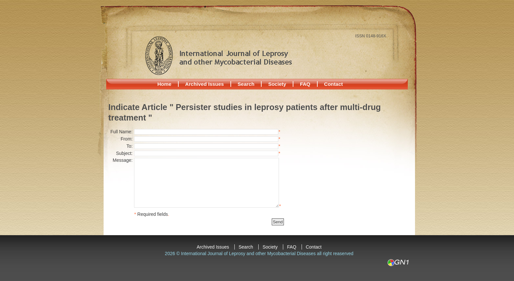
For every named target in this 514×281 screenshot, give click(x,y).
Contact (333, 84)
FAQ (305, 84)
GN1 (397, 263)
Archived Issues (204, 84)
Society (277, 84)
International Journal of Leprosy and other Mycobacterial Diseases (218, 55)
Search (246, 84)
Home (164, 84)
